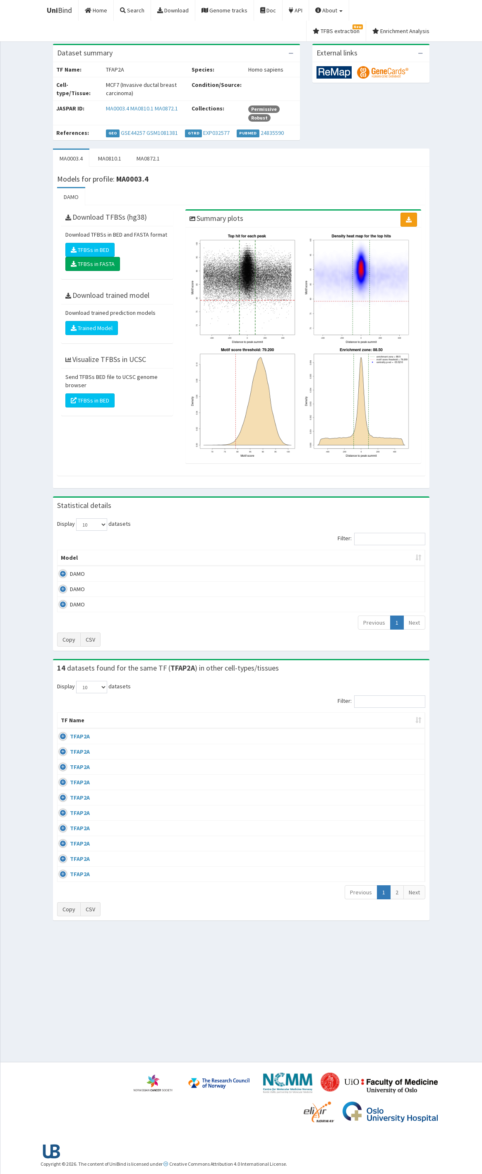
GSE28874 (346, 817)
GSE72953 (346, 984)
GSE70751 (346, 793)
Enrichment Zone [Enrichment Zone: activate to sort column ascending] (206, 557)
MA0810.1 (141, 108)
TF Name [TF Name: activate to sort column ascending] (68, 724)
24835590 (272, 133)
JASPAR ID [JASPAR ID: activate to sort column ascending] (400, 724)
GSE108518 (347, 865)
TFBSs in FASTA (93, 264)
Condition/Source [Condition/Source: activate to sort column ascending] (174, 728)
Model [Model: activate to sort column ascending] (69, 557)
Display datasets (94, 524)
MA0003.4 (117, 108)
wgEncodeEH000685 (359, 841)
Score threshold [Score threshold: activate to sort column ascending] (302, 557)
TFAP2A (71, 744)
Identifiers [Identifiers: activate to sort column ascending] (348, 728)
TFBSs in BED (90, 250)
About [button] (329, 10)
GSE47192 (346, 744)
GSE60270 (346, 921)
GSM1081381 (162, 133)
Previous (374, 622)
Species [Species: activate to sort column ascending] (306, 728)
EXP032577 (216, 133)
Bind (59, 10)
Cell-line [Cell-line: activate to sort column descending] (105, 728)
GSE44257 (133, 133)
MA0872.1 (166, 108)
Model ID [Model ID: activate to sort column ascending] (153, 557)
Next (414, 622)
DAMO (71, 197)
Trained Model (92, 328)
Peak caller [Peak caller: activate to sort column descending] (110, 557)
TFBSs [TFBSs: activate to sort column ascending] (254, 557)
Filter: (381, 539)
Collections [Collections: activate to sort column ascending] (260, 728)
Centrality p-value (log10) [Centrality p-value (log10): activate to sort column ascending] (376, 557)
